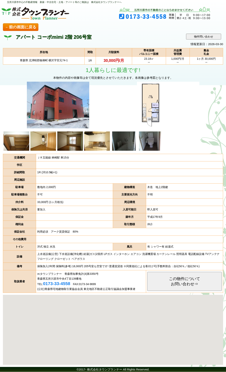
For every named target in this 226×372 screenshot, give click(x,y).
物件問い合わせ (203, 36)
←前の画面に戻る (20, 27)
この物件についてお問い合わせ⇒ (184, 281)
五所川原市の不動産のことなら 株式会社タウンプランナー (47, 12)
